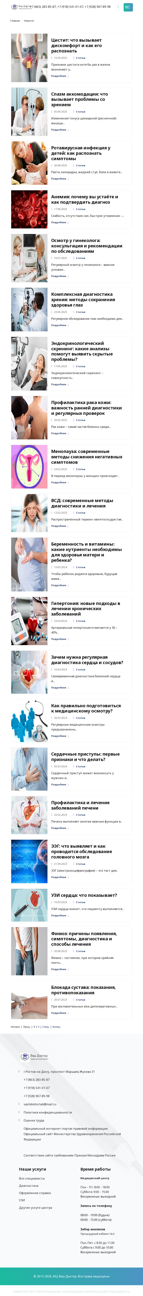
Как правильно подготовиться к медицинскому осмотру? (86, 708)
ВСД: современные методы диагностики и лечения (82, 503)
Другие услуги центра (35, 1208)
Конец (56, 1027)
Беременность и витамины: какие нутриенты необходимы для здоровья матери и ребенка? (86, 552)
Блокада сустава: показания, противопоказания (83, 990)
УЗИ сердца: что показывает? (84, 895)
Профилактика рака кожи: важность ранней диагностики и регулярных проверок (86, 407)
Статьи (80, 58)
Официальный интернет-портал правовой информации (66, 1129)
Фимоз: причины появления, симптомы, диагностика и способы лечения (84, 938)
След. (45, 1027)
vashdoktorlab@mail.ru (40, 1104)
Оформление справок (35, 1193)
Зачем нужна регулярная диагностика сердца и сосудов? (87, 659)
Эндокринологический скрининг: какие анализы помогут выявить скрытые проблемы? (82, 351)
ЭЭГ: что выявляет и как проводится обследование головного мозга (81, 851)
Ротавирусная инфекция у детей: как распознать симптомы (80, 153)
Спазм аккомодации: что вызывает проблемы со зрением (79, 99)
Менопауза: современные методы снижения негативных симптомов (86, 456)
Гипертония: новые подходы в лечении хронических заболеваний (85, 608)
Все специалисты (32, 1178)
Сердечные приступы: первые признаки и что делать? (85, 756)
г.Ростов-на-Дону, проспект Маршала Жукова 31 (59, 1072)
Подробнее (60, 76)
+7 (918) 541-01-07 (37, 1088)
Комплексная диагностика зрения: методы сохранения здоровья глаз (83, 299)
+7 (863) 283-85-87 (37, 1080)
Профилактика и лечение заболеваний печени (80, 805)
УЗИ (22, 1200)
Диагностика (28, 1186)
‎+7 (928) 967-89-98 (37, 1096)
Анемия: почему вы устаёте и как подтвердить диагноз (84, 199)
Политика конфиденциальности (48, 1112)
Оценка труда (34, 1120)
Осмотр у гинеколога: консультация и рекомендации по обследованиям (87, 245)
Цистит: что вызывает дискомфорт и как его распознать (76, 45)
